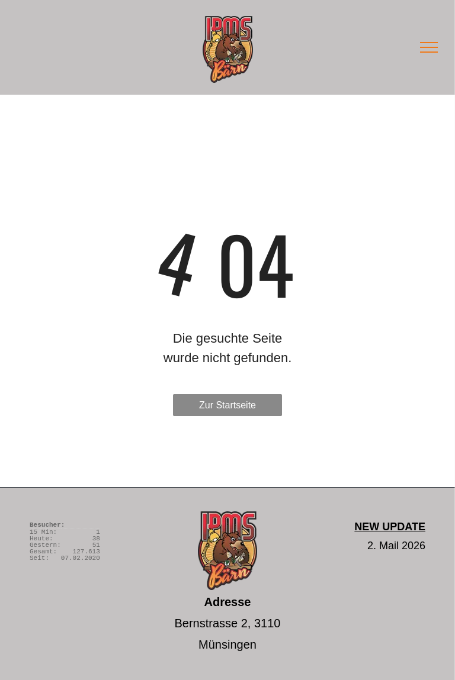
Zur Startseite (227, 405)
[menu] (429, 47)
